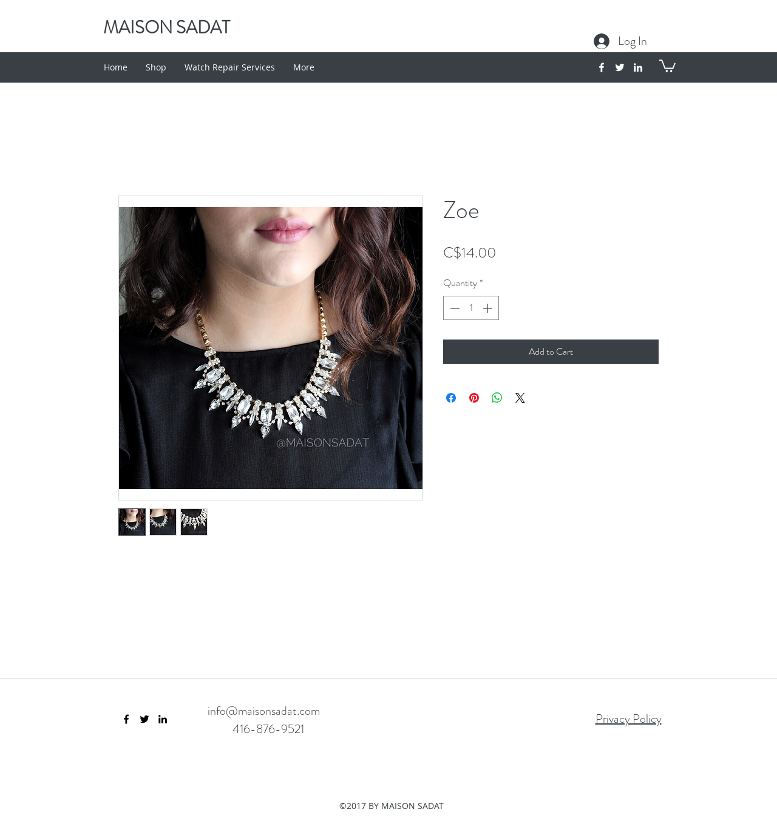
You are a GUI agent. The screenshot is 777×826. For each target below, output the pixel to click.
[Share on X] (520, 398)
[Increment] (488, 307)
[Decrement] (453, 307)
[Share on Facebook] (451, 398)
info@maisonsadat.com (264, 711)
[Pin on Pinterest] (474, 398)
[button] (667, 65)
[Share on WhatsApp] (497, 398)
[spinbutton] (471, 307)
